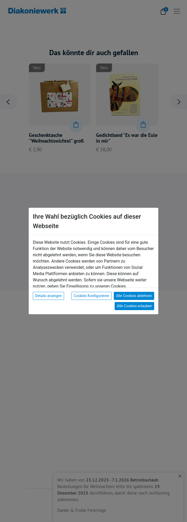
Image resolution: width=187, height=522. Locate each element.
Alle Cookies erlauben (134, 306)
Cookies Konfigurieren (91, 296)
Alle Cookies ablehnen (134, 296)
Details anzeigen (48, 296)
